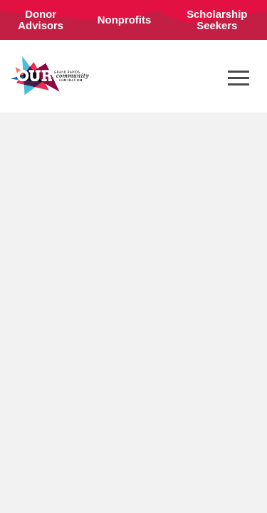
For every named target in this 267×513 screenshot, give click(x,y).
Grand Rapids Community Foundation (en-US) (50, 75)
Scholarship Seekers (217, 19)
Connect (41, 65)
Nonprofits (124, 20)
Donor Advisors (40, 19)
